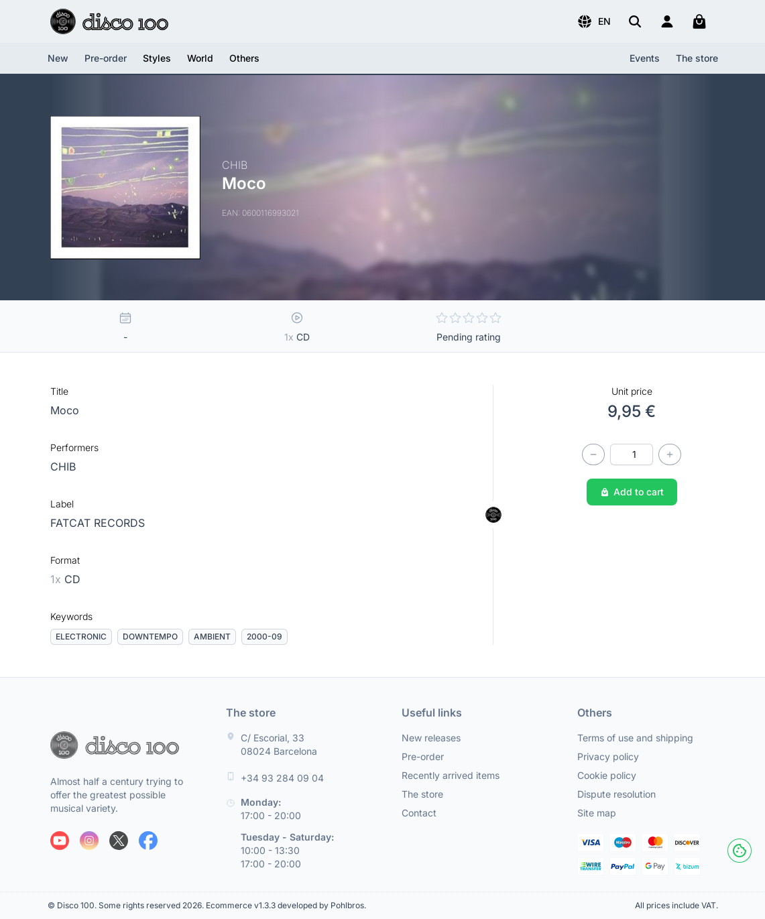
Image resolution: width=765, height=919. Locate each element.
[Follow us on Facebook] (148, 841)
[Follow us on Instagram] (89, 841)
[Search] (635, 21)
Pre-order (105, 58)
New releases (431, 737)
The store (697, 58)
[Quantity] (631, 454)
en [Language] (594, 21)
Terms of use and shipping (635, 737)
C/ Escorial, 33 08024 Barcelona (279, 744)
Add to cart (632, 491)
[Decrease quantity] (593, 454)
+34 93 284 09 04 (282, 778)
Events (645, 58)
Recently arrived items (450, 775)
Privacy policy (608, 756)
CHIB (63, 466)
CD (65, 579)
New (58, 58)
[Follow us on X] (118, 841)
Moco (64, 410)
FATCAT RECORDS (97, 523)
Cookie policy (606, 775)
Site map (596, 812)
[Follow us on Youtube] (59, 841)
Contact (419, 812)
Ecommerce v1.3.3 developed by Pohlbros (285, 905)
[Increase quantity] (669, 454)
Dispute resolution (616, 794)
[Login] (667, 21)
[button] (594, 21)
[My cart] (699, 21)
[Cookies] (739, 851)
